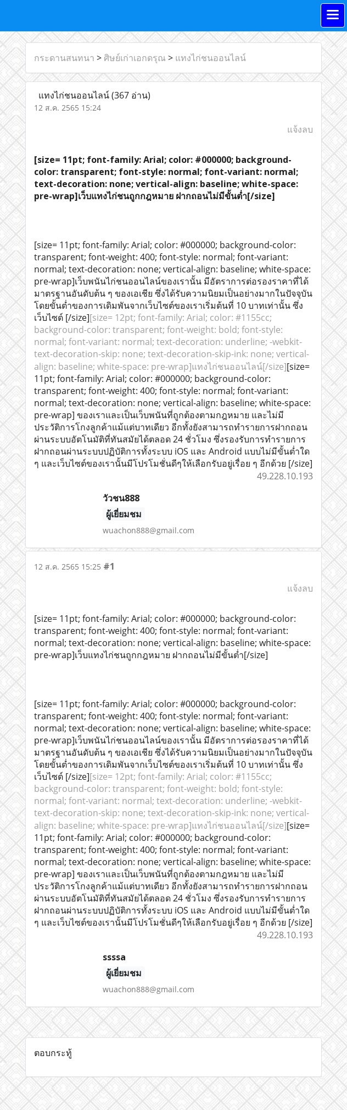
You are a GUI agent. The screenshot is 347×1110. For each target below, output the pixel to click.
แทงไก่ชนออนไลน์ (210, 58)
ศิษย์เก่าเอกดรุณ (135, 58)
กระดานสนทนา (64, 58)
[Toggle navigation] (333, 15)
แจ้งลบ (300, 129)
